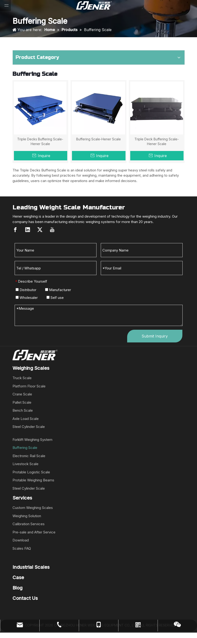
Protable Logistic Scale (31, 472)
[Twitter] (40, 229)
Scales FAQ (22, 548)
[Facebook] (15, 229)
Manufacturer (58, 290)
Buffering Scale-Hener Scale (98, 139)
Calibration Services (29, 524)
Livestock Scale (25, 464)
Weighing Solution (27, 516)
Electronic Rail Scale (29, 456)
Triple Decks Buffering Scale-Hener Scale (40, 141)
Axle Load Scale (26, 418)
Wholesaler (27, 297)
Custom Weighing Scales (33, 507)
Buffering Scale (25, 447)
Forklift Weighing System (32, 439)
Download (21, 540)
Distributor (26, 290)
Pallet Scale (22, 402)
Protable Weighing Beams (33, 480)
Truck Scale (22, 378)
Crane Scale (22, 394)
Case (18, 577)
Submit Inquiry (155, 336)
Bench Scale (23, 410)
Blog (17, 588)
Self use (55, 297)
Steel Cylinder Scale (29, 426)
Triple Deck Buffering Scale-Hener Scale (156, 141)
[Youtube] (52, 229)
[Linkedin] (27, 229)
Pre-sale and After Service (34, 532)
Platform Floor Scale (29, 386)
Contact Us (25, 598)
